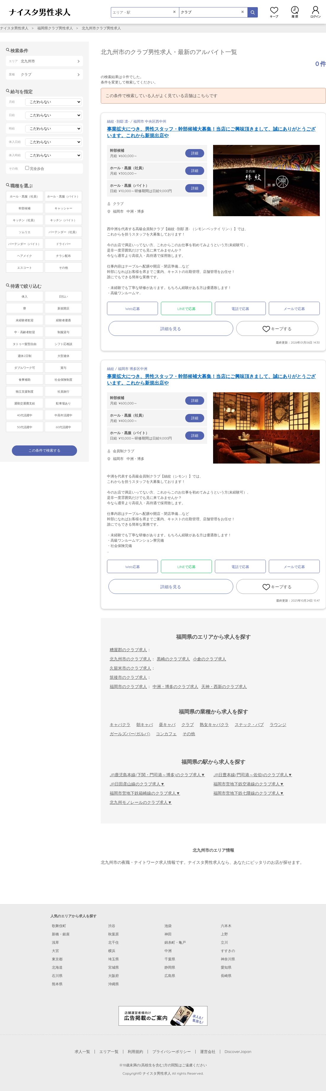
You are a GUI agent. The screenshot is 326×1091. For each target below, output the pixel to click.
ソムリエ (25, 232)
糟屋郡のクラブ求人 (128, 649)
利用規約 (135, 1051)
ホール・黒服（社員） (24, 196)
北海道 (57, 967)
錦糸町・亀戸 (175, 942)
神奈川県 (228, 959)
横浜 (111, 950)
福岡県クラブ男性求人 (55, 28)
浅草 (55, 942)
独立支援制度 (24, 391)
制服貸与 (63, 332)
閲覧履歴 (294, 11)
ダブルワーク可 (24, 368)
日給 (157, 188)
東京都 (57, 959)
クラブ (187, 724)
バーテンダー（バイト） (24, 244)
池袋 (168, 926)
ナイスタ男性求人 (14, 28)
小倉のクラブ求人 (209, 659)
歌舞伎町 (59, 926)
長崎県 (226, 975)
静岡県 (169, 967)
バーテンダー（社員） (63, 232)
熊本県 (57, 984)
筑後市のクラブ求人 (128, 677)
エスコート (24, 268)
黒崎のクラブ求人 (173, 659)
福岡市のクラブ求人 (128, 686)
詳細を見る (170, 328)
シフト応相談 (63, 344)
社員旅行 (63, 391)
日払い (63, 296)
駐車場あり (63, 403)
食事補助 (25, 380)
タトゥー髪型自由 (24, 344)
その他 (189, 733)
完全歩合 (37, 168)
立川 (224, 942)
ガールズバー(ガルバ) (130, 733)
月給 (157, 153)
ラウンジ (278, 724)
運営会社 (207, 1051)
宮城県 (113, 967)
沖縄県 (113, 984)
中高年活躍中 (63, 415)
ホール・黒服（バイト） (63, 196)
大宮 (55, 950)
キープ (274, 11)
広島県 (169, 975)
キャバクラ (120, 724)
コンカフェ (166, 733)
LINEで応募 (187, 308)
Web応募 (132, 308)
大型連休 (63, 356)
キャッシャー (63, 208)
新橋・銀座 (61, 934)
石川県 (57, 975)
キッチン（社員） (24, 220)
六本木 (226, 926)
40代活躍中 (24, 415)
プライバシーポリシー (171, 1051)
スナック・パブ (249, 724)
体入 (25, 296)
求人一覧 (82, 1051)
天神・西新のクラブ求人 (224, 686)
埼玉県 (113, 959)
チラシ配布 (63, 256)
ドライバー (63, 244)
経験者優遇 (63, 320)
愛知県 (226, 967)
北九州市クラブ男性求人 (101, 28)
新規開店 (63, 308)
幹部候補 (25, 208)
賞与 (63, 368)
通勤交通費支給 (24, 403)
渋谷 (111, 926)
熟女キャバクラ (214, 724)
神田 (168, 934)
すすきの (228, 950)
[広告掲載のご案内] (163, 1015)
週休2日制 (24, 356)
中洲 (168, 950)
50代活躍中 (24, 427)
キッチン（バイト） (63, 220)
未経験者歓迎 (24, 320)
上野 (224, 934)
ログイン (315, 11)
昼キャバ (167, 724)
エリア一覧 (109, 1051)
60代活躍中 (63, 427)
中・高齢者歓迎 (24, 332)
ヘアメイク (24, 256)
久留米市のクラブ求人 (130, 668)
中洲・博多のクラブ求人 (175, 686)
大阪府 (113, 975)
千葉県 (169, 959)
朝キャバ (144, 724)
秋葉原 (113, 934)
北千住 (113, 942)
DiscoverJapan (238, 1051)
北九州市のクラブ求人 (130, 659)
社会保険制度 (63, 380)
